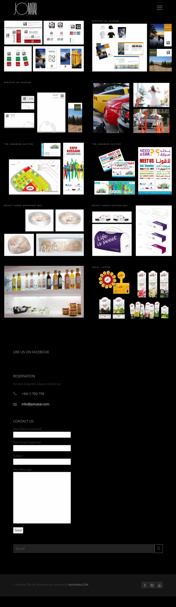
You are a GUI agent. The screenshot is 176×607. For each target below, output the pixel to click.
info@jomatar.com (35, 405)
